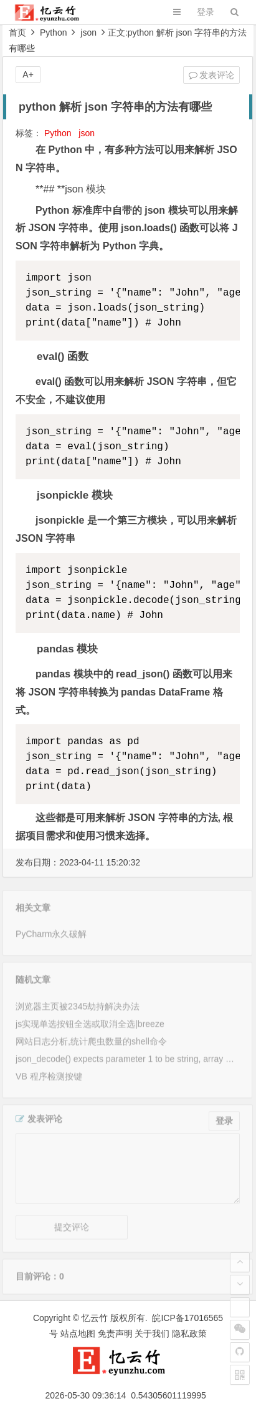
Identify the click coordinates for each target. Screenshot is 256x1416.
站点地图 (77, 1334)
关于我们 (152, 1334)
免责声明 (115, 1334)
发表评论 (212, 75)
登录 (205, 12)
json (88, 32)
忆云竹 (95, 1318)
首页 (17, 32)
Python (53, 32)
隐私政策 (189, 1334)
